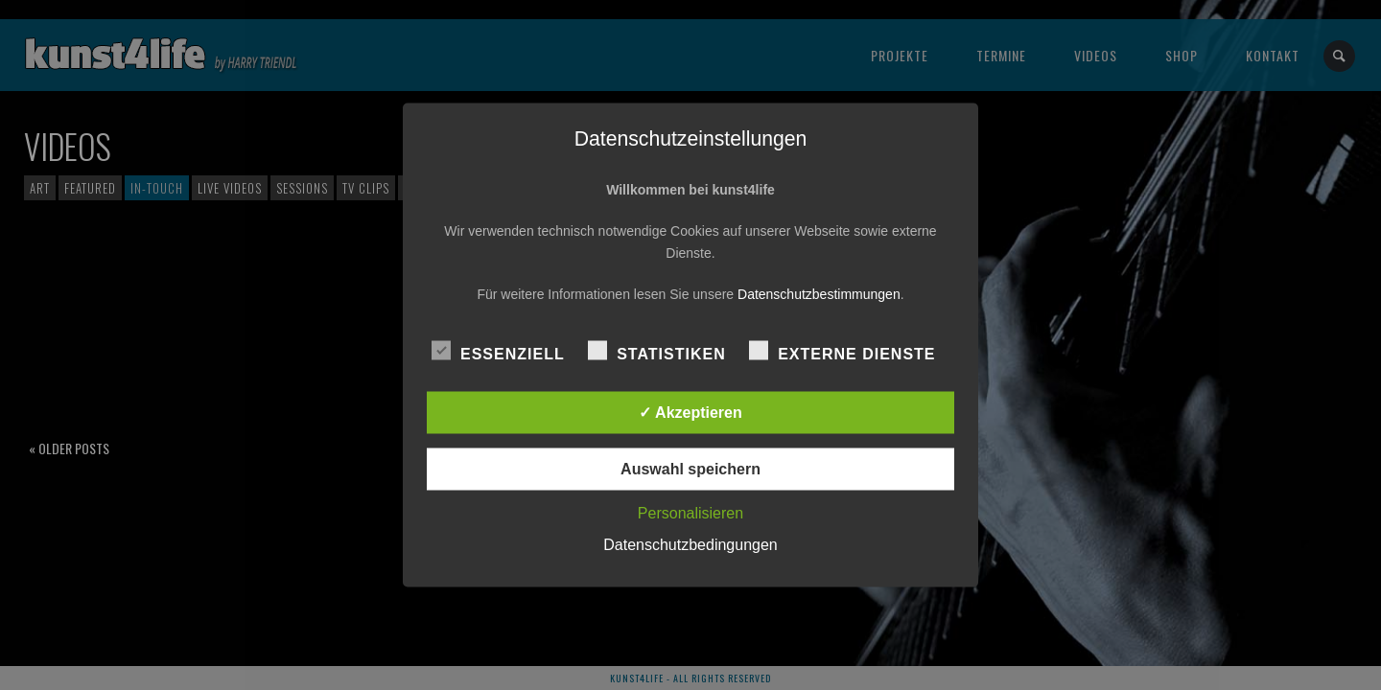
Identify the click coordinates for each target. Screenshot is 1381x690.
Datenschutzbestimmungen (819, 294)
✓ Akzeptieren (690, 412)
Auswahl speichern (690, 469)
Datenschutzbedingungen (690, 545)
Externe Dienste (842, 351)
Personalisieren (690, 513)
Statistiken (657, 351)
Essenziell (498, 351)
